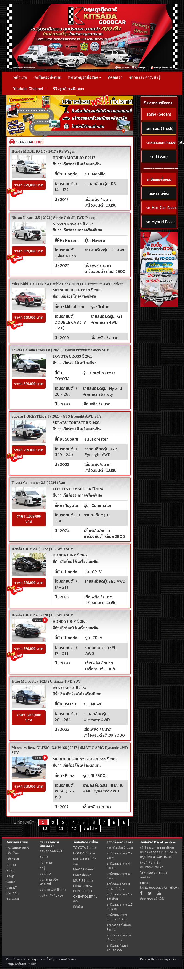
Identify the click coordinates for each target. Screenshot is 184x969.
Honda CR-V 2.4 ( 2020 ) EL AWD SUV (42, 615)
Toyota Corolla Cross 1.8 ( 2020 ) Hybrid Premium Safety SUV (60, 350)
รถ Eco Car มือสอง (53, 890)
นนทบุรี (11, 887)
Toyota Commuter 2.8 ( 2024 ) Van (38, 482)
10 (44, 828)
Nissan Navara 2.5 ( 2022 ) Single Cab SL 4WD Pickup (54, 218)
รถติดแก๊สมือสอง (51, 895)
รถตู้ (42, 868)
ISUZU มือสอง (83, 880)
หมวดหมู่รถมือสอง (84, 77)
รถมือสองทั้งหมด (47, 77)
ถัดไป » (90, 828)
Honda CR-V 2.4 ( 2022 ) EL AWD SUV (42, 549)
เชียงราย (12, 859)
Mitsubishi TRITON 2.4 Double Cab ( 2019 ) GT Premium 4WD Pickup (68, 284)
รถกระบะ (46, 862)
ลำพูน (10, 870)
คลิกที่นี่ (159, 899)
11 (61, 828)
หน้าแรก (20, 77)
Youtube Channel (29, 89)
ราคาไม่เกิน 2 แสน (120, 847)
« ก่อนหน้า (24, 822)
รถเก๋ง (44, 857)
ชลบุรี (10, 876)
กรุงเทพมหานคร (17, 847)
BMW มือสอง (82, 875)
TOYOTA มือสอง (84, 847)
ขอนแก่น (12, 899)
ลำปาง (11, 864)
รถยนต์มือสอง (67, 959)
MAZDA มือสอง (83, 869)
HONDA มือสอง (84, 853)
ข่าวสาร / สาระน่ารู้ (144, 77)
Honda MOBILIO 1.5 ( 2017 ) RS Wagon (43, 151)
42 (73, 828)
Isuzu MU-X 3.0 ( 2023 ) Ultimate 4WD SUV (46, 681)
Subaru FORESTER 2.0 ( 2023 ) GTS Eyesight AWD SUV (57, 416)
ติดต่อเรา (115, 77)
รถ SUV (45, 874)
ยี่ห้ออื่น (78, 907)
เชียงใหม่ (12, 853)
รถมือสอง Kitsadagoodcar (158, 842)
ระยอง (10, 882)
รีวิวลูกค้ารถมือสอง (68, 89)
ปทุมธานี (12, 893)
